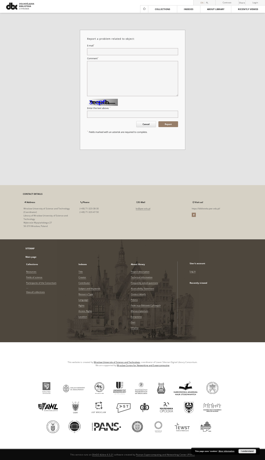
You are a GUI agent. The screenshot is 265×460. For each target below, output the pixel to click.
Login (255, 2)
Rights (81, 305)
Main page (31, 256)
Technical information (142, 277)
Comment (93, 58)
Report (168, 124)
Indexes (188, 9)
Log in (193, 271)
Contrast (227, 2)
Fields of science (34, 277)
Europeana (136, 316)
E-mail (90, 45)
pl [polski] (207, 3)
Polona (134, 299)
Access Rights (85, 311)
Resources (31, 271)
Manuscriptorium (139, 311)
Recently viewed (248, 9)
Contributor (84, 282)
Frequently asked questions (144, 282)
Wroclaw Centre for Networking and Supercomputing (143, 365)
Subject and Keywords (89, 288)
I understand (247, 451)
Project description (140, 271)
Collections (162, 9)
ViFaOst (134, 327)
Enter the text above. (98, 108)
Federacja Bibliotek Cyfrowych (146, 305)
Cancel (146, 124)
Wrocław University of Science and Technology (117, 362)
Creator (82, 277)
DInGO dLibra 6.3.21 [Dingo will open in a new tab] (103, 454)
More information (226, 451)
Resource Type (85, 294)
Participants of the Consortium (41, 282)
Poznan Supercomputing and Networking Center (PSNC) (165, 454)
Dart (133, 322)
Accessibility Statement (142, 288)
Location (82, 316)
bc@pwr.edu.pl (143, 208)
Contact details (138, 294)
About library (215, 9)
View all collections (35, 292)
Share (242, 2)
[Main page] (144, 9)
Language (83, 299)
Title (80, 271)
